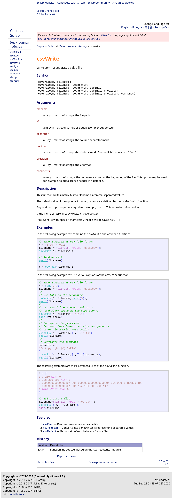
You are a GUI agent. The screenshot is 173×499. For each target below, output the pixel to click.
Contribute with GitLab (71, 2)
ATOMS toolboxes (123, 2)
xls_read (14, 80)
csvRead (14, 55)
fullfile (62, 248)
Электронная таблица (19, 44)
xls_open (14, 77)
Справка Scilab (17, 33)
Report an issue (66, 456)
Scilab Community (99, 2)
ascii (76, 298)
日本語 (148, 27)
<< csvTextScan (46, 462)
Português (161, 27)
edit (42, 408)
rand (48, 285)
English (125, 27)
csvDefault (15, 52)
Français (137, 27)
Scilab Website (45, 2)
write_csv (15, 73)
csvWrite (15, 62)
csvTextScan (16, 59)
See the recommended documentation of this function (69, 38)
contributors (16, 494)
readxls (14, 69)
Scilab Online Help (48, 11)
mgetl (43, 260)
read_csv (14, 66)
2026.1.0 (106, 35)
